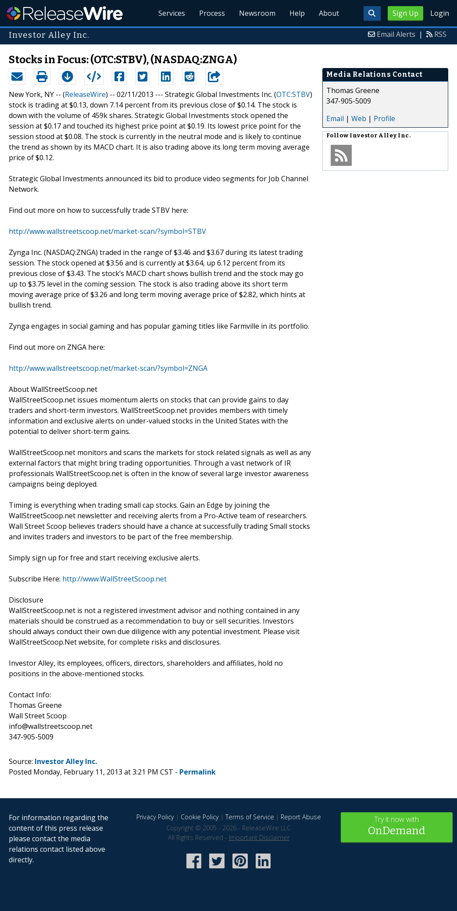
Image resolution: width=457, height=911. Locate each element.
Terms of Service (249, 817)
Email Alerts (396, 34)
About (329, 13)
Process (212, 13)
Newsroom (257, 13)
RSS (440, 34)
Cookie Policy (200, 817)
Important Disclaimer (259, 837)
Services (171, 13)
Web (358, 118)
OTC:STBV (293, 94)
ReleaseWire (64, 13)
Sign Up (405, 13)
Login (439, 13)
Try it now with (397, 826)
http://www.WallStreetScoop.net (114, 579)
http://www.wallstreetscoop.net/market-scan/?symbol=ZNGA (108, 368)
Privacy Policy (155, 817)
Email (335, 118)
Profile (384, 118)
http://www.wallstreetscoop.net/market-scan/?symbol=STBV (107, 231)
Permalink (197, 772)
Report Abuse (301, 817)
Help (297, 13)
